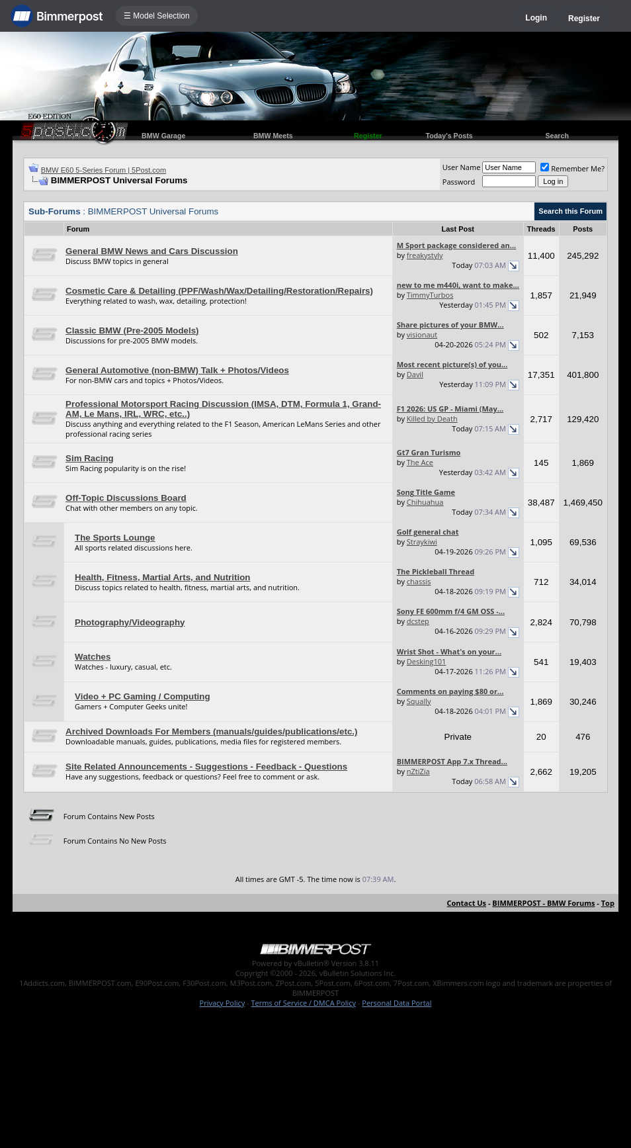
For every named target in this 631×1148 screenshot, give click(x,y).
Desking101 (426, 661)
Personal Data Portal (396, 1003)
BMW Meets (273, 136)
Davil (415, 374)
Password (459, 182)
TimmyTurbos (430, 295)
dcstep (418, 621)
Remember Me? (572, 168)
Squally (419, 701)
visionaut (422, 334)
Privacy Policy (222, 1003)
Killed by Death (432, 418)
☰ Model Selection (157, 16)
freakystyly (425, 255)
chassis (419, 581)
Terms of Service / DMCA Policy (303, 1003)
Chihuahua (425, 502)
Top (607, 903)
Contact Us (467, 903)
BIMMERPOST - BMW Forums (543, 903)
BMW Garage (163, 136)
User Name (461, 167)
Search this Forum (570, 211)
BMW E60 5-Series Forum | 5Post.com (103, 170)
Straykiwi (422, 542)
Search (557, 136)
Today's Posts (449, 136)
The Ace (420, 462)
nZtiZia (418, 771)
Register (584, 18)
